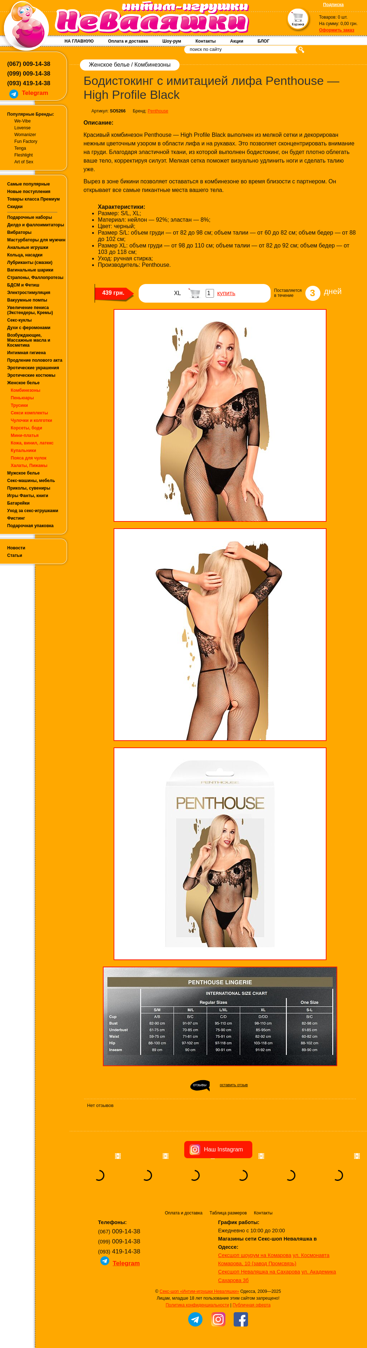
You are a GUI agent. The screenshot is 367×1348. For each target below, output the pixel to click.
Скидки (15, 206)
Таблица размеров (228, 1212)
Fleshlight (23, 155)
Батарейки (18, 503)
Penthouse (158, 111)
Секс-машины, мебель (31, 480)
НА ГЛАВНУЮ (79, 41)
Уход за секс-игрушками (32, 510)
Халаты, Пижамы (29, 465)
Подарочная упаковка (30, 525)
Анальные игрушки (27, 247)
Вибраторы (19, 232)
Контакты (205, 41)
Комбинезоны (25, 390)
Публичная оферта (252, 1305)
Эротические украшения (33, 367)
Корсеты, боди (26, 427)
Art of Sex (23, 161)
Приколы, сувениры (28, 488)
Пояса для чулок (29, 458)
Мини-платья (25, 435)
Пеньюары (22, 397)
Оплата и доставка (128, 41)
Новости (16, 547)
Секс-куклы (19, 320)
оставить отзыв (234, 1085)
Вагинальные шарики (30, 270)
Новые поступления (29, 191)
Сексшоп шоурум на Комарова (254, 1255)
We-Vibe (22, 121)
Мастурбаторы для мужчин (36, 239)
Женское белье (23, 382)
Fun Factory (25, 141)
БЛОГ (264, 41)
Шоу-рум (171, 41)
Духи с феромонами (29, 327)
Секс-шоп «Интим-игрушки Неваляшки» (199, 1291)
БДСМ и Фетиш (23, 285)
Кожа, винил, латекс (32, 443)
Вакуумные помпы (27, 300)
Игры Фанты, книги (27, 495)
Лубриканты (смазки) (29, 262)
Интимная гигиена (26, 352)
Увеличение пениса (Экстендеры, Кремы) (30, 310)
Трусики (19, 405)
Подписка (333, 4)
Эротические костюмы (31, 375)
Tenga (20, 148)
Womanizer (25, 134)
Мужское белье (23, 473)
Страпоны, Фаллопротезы (35, 277)
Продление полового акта (34, 360)
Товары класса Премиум (33, 199)
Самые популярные (28, 184)
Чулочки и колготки (31, 420)
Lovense (22, 127)
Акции (236, 41)
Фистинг (16, 518)
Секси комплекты (29, 412)
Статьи (14, 555)
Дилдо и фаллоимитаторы (35, 224)
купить (226, 293)
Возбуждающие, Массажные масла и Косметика (28, 340)
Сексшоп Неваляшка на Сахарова (259, 1272)
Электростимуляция (28, 292)
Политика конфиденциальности (197, 1305)
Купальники (23, 450)
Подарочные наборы (29, 217)
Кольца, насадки (25, 254)
